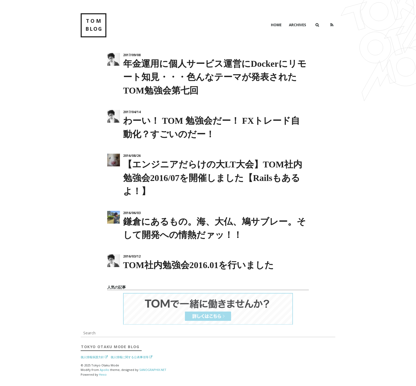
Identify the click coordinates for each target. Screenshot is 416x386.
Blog (110, 346)
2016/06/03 (132, 213)
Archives (297, 24)
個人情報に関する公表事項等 (130, 357)
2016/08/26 (132, 155)
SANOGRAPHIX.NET (152, 370)
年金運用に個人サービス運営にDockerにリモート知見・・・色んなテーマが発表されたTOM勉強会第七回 (214, 77)
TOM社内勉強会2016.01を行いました (198, 265)
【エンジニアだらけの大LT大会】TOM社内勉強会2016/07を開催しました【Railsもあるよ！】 (212, 177)
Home (276, 24)
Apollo (104, 370)
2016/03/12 (132, 256)
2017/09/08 (132, 55)
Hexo (103, 374)
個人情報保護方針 (92, 357)
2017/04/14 (132, 112)
